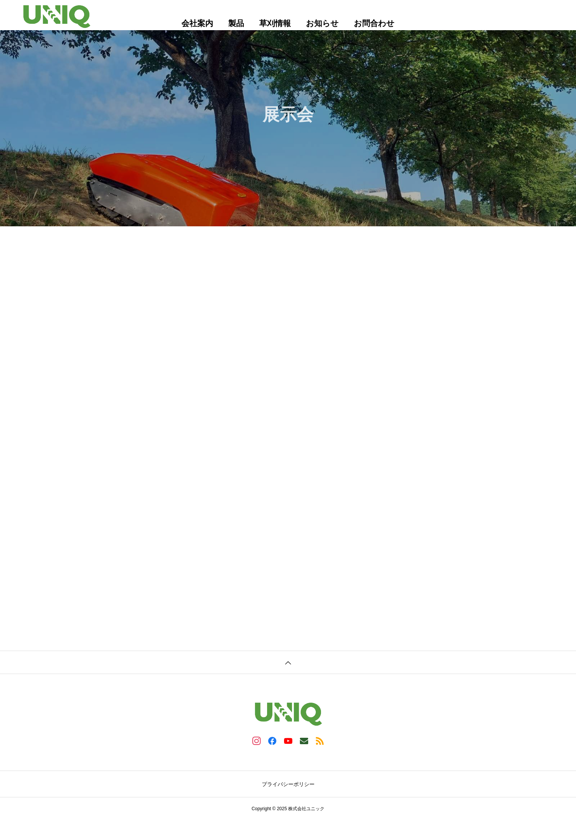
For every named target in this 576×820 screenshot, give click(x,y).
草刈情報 (275, 23)
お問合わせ (374, 23)
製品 (236, 23)
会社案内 (197, 23)
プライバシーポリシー (288, 784)
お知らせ (322, 23)
